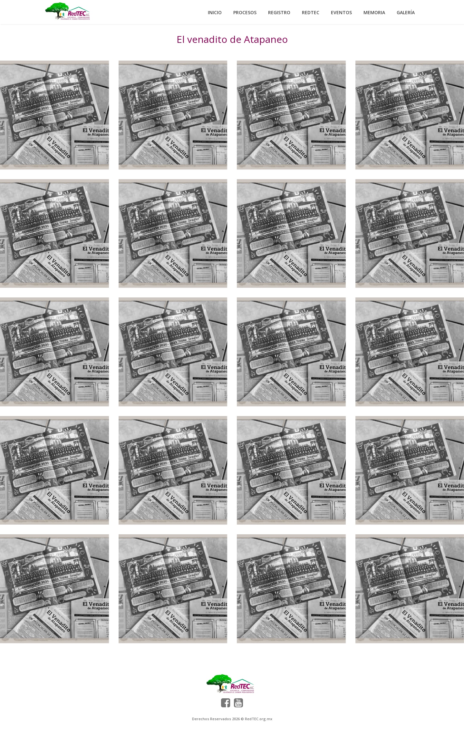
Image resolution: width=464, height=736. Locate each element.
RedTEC (310, 12)
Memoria (374, 12)
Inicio (215, 12)
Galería (406, 12)
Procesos (244, 12)
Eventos (341, 12)
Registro (279, 12)
